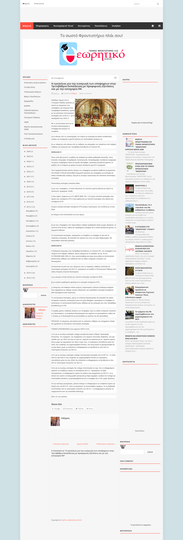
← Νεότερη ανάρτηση (60, 444)
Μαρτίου (29, 256)
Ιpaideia (27, 106)
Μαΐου (28, 246)
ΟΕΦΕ (26, 122)
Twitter (80, 408)
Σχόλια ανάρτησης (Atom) (71, 520)
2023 (29, 166)
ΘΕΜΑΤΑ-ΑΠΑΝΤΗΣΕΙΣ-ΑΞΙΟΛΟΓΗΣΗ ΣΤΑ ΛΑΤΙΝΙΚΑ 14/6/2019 (144, 248)
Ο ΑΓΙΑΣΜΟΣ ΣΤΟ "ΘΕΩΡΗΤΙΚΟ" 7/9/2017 (144, 228)
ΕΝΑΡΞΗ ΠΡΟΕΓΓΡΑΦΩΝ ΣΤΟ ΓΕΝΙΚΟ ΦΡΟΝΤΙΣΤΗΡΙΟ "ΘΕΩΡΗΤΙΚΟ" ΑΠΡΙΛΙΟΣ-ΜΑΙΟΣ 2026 (140, 144)
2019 (29, 186)
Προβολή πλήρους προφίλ (39, 315)
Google (56, 408)
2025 (29, 156)
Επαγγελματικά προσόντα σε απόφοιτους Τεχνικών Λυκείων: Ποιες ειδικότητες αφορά (139, 292)
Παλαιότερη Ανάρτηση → (106, 444)
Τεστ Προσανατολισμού (33, 134)
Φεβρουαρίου (31, 261)
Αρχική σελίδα (82, 444)
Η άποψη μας (29, 138)
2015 (29, 207)
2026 (29, 151)
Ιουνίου (29, 241)
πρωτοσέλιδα (136, 525)
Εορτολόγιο (139, 431)
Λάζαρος (41, 310)
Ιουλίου (29, 236)
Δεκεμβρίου (30, 211)
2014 (29, 273)
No (82, 93)
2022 (29, 171)
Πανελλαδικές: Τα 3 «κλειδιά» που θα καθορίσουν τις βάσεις (145, 207)
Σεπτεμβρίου (31, 226)
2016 (29, 202)
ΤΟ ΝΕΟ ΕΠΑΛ (29, 87)
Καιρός (134, 123)
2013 (29, 278)
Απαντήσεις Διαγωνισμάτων (35, 82)
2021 (29, 176)
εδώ (56, 397)
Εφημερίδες (28, 101)
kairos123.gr (148, 123)
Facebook (68, 408)
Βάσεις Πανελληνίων (32, 96)
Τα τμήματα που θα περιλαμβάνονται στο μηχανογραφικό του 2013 (144, 315)
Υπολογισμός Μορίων (32, 92)
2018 (29, 192)
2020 (29, 181)
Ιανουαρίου (30, 266)
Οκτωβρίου (30, 221)
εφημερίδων (147, 525)
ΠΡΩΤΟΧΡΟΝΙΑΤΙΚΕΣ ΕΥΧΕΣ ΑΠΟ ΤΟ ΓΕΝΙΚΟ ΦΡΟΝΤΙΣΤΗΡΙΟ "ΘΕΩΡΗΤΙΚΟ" (144, 168)
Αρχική (26, 3)
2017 (29, 196)
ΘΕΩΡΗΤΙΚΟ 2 (141, 185)
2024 (29, 161)
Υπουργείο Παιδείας (32, 117)
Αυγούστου (30, 231)
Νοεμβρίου (30, 216)
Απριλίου (29, 251)
